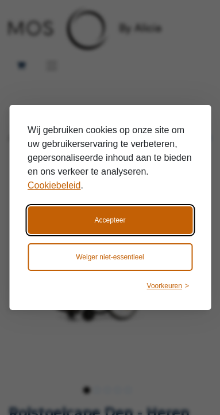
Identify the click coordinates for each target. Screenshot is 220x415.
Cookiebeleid (54, 185)
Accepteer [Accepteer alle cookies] (109, 220)
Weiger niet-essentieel (110, 257)
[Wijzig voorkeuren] (168, 286)
